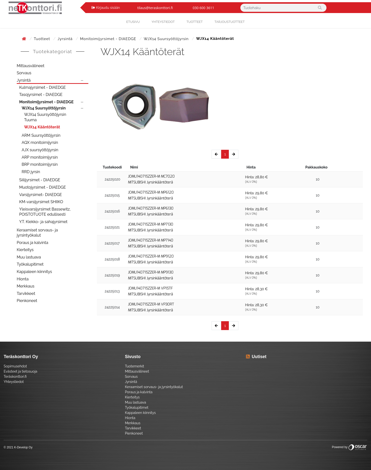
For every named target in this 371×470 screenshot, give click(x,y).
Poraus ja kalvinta (32, 242)
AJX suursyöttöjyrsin (40, 150)
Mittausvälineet (30, 65)
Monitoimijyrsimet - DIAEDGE (109, 39)
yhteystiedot (163, 22)
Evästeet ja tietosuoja (20, 371)
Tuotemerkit (134, 366)
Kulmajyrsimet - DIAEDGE (42, 87)
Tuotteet (194, 22)
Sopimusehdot (15, 366)
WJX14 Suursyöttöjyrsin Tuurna (45, 117)
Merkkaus (25, 286)
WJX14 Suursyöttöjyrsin (167, 39)
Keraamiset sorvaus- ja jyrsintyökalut (37, 233)
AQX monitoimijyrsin (40, 142)
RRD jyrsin (31, 171)
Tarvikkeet (26, 293)
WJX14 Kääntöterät (42, 127)
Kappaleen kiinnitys (34, 271)
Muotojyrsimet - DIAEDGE (42, 187)
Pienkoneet (27, 300)
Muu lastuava (29, 257)
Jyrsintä (66, 39)
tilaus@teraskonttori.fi (155, 7)
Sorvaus (24, 73)
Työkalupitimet (30, 264)
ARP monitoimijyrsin (40, 157)
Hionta (23, 279)
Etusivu (133, 22)
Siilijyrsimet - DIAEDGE (39, 180)
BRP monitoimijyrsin (40, 164)
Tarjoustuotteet (230, 22)
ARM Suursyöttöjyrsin (41, 135)
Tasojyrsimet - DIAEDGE (40, 94)
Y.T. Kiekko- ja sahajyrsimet (43, 221)
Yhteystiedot (14, 382)
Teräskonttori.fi (15, 377)
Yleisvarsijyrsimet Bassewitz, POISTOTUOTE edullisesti (45, 212)
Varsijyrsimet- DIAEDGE (40, 194)
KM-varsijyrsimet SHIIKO (41, 201)
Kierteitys (25, 249)
